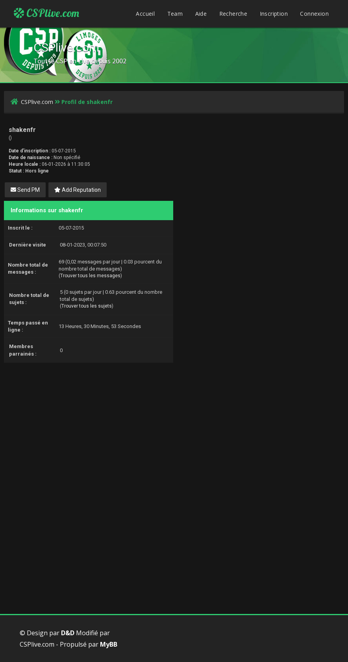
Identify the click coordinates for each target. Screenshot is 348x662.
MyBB (108, 644)
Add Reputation (77, 190)
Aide (201, 13)
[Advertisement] (174, 418)
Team (175, 13)
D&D (67, 633)
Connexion (314, 13)
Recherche (233, 13)
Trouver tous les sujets (86, 306)
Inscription (274, 13)
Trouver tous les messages (90, 275)
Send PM (25, 190)
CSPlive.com (46, 13)
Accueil (145, 13)
